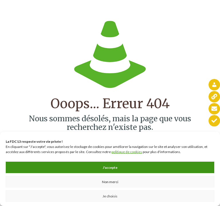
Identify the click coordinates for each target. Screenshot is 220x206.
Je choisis (110, 196)
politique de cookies (126, 152)
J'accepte (110, 167)
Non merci (110, 182)
